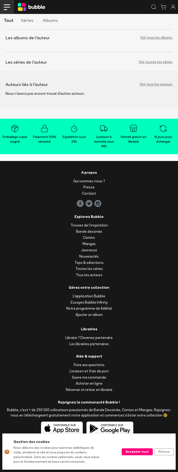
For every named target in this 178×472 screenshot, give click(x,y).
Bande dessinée (89, 231)
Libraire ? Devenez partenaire (89, 337)
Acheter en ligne (89, 383)
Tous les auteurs (89, 275)
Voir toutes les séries (155, 62)
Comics (89, 237)
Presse (89, 187)
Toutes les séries (89, 268)
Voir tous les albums (156, 37)
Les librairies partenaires (89, 344)
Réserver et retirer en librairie (89, 389)
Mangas (89, 244)
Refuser (164, 451)
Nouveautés (89, 256)
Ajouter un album (89, 314)
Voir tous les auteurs (156, 84)
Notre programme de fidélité (89, 308)
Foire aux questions (89, 365)
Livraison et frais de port (89, 371)
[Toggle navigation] (7, 7)
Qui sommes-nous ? (89, 181)
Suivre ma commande (89, 377)
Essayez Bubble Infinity (89, 302)
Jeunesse (89, 250)
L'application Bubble (89, 296)
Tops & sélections (89, 262)
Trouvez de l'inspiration (89, 225)
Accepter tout (137, 451)
